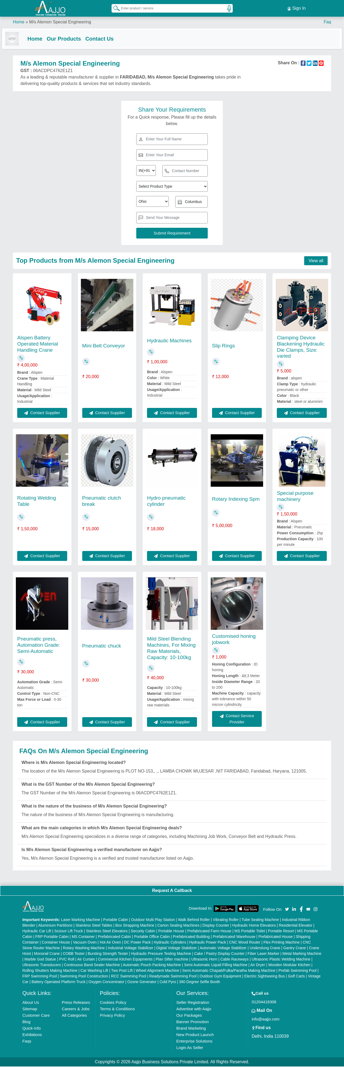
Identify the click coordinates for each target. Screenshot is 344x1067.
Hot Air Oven (110, 943)
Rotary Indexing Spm (236, 499)
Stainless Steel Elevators (107, 931)
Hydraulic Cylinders (170, 943)
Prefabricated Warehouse (234, 937)
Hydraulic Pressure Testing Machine (161, 954)
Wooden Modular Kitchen (289, 965)
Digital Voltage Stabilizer (176, 948)
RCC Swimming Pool (128, 976)
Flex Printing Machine (281, 943)
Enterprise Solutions (194, 1041)
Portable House (171, 931)
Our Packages (189, 1015)
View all (316, 261)
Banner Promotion (192, 1022)
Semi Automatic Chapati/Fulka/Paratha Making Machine (228, 971)
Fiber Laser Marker (263, 954)
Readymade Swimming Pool (172, 976)
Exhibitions (32, 1035)
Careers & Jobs (75, 1009)
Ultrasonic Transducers (41, 965)
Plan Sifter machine (172, 960)
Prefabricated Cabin (114, 937)
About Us (30, 1003)
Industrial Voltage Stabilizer (130, 948)
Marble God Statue (40, 960)
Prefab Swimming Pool (297, 971)
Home (18, 21)
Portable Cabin (115, 920)
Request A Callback (172, 891)
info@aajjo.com (266, 1019)
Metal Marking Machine (301, 954)
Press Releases (76, 1003)
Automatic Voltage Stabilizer (223, 948)
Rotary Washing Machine (84, 948)
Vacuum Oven (85, 943)
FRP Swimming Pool (39, 976)
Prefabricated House (275, 937)
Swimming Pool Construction (84, 976)
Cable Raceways (234, 960)
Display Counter (215, 926)
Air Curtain (86, 960)
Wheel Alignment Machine (157, 971)
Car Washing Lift (94, 971)
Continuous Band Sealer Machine (92, 965)
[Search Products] (114, 8)
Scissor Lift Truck (68, 931)
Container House (56, 943)
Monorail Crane (47, 954)
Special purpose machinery (295, 497)
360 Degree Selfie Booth (199, 982)
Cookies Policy (113, 1003)
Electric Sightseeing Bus (264, 976)
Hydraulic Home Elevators (254, 926)
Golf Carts (296, 976)
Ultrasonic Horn (204, 960)
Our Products (75, 38)
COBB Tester (74, 954)
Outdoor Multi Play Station (153, 920)
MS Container (83, 937)
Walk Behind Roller (194, 920)
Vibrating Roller (225, 920)
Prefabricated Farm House (209, 931)
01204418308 (264, 1002)
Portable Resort (281, 931)
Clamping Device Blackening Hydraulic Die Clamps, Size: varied (300, 347)
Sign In (296, 8)
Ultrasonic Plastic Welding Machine (281, 960)
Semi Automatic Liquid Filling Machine (216, 965)
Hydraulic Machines (169, 341)
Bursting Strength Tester (108, 954)
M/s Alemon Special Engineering (60, 21)
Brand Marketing (191, 1028)
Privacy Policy (112, 1015)
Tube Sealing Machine (260, 920)
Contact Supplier (42, 413)
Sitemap (29, 1009)
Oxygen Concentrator (106, 982)
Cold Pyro (167, 982)
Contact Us (110, 38)
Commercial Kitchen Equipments (125, 960)
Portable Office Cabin (152, 937)
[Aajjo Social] (287, 909)
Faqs (26, 1041)
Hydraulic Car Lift (36, 931)
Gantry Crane (294, 948)
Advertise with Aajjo (193, 1009)
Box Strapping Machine (134, 926)
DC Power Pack (137, 943)
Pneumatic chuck (101, 646)
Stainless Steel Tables (94, 926)
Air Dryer (257, 965)
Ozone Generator (141, 982)
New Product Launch (195, 1035)
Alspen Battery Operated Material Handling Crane (37, 344)
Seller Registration (192, 1003)
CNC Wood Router (244, 943)
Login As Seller (189, 1048)
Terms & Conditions (117, 1009)
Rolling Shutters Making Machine (49, 971)
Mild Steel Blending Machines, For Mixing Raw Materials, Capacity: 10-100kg (171, 648)
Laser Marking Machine (80, 920)
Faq (327, 21)
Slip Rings (223, 346)
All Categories (74, 1015)
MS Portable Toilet (249, 931)
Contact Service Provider (237, 719)
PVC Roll (66, 960)
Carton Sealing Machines (178, 926)
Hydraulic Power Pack (207, 943)
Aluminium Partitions (55, 926)
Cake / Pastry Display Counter (219, 954)
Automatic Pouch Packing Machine (152, 965)
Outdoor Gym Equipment (220, 976)
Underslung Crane (265, 948)
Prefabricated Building (191, 937)
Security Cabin (143, 931)
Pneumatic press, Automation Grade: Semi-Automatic (38, 645)
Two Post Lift (121, 971)
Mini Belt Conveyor (103, 346)
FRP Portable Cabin (52, 937)
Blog (26, 1022)
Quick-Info (31, 1028)
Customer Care (36, 1015)
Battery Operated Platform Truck (58, 982)
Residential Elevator (296, 926)
